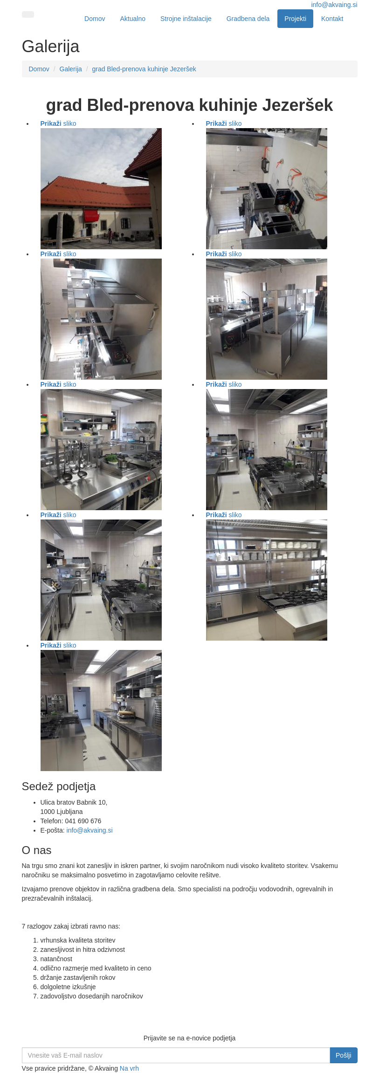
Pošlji (343, 1055)
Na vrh (129, 1068)
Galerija (71, 69)
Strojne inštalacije (186, 18)
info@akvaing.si (334, 4)
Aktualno (132, 18)
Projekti (295, 18)
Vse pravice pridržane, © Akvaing (71, 1068)
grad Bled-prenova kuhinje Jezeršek (144, 69)
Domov (94, 18)
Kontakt (332, 18)
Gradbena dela (248, 18)
